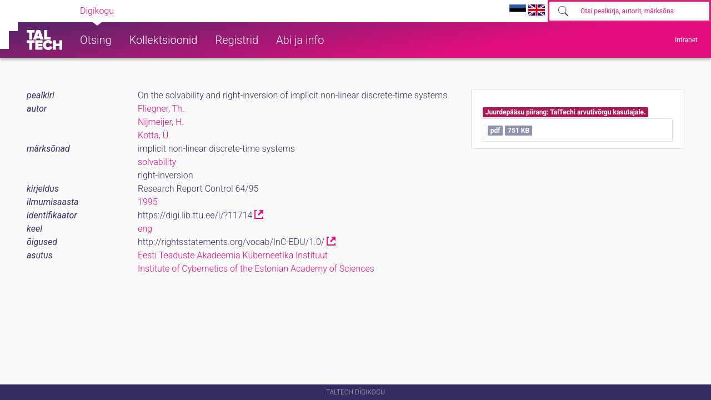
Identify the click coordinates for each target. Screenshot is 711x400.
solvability (157, 162)
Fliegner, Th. (161, 108)
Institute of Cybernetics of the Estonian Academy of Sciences (256, 268)
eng (145, 228)
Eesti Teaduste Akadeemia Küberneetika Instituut (233, 255)
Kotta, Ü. (154, 135)
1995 (148, 202)
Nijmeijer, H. (161, 122)
